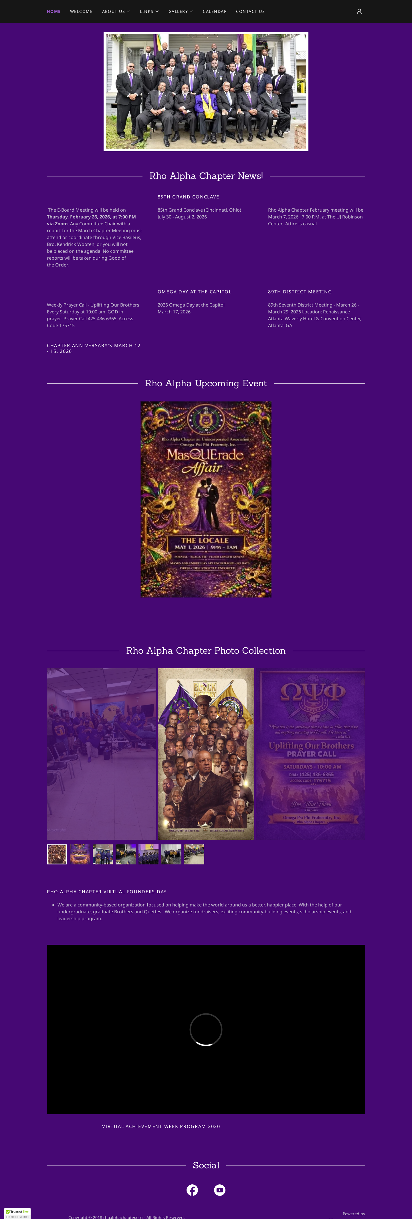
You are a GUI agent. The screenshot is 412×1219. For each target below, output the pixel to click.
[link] (192, 1191)
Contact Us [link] (250, 11)
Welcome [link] (81, 11)
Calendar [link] (215, 11)
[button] (116, 11)
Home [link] (54, 11)
